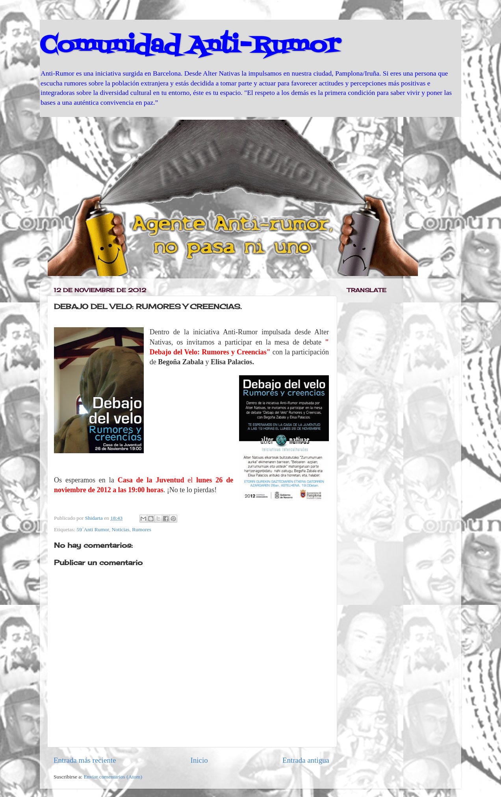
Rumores (141, 529)
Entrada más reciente (85, 760)
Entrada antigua (305, 760)
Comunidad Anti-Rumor (190, 46)
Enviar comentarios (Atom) (113, 777)
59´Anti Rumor (92, 529)
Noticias (120, 529)
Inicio (199, 760)
